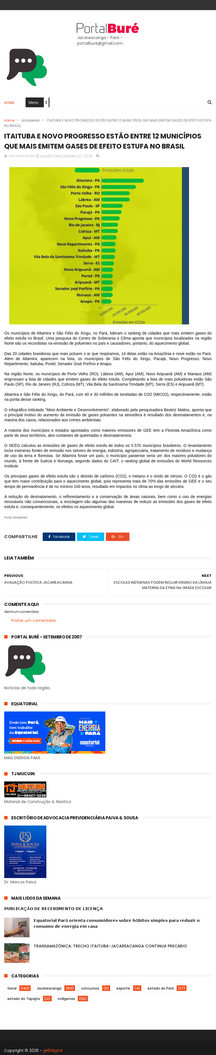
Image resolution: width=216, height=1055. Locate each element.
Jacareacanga (49, 988)
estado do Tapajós (23, 998)
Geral (12, 988)
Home (9, 102)
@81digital (53, 1050)
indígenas (66, 998)
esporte (123, 988)
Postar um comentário (33, 620)
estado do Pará (160, 988)
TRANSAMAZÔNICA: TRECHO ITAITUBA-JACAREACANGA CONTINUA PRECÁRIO (110, 946)
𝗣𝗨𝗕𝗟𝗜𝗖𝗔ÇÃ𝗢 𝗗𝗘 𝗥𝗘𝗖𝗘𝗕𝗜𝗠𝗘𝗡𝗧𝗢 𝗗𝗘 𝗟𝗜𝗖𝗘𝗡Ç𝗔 (53, 908)
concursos (90, 988)
